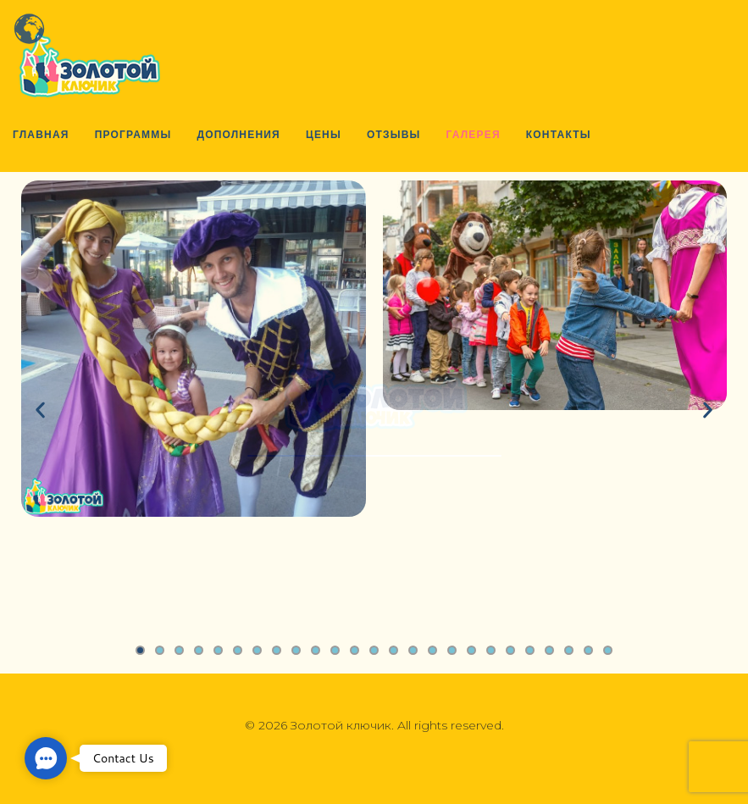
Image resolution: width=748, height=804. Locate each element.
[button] (46, 758)
